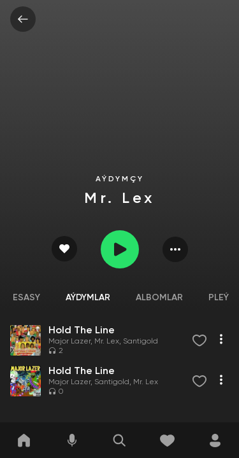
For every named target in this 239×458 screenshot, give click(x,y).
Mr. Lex (106, 341)
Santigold (140, 341)
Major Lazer (69, 341)
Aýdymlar (88, 297)
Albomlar (159, 297)
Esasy (26, 297)
